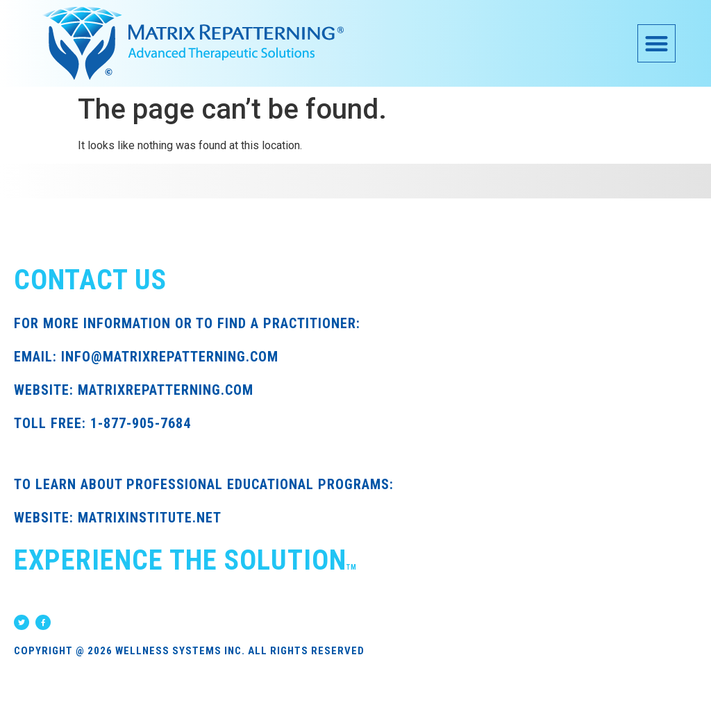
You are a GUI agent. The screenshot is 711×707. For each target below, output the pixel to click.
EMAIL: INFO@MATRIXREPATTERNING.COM (146, 356)
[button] (656, 43)
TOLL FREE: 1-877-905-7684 (102, 423)
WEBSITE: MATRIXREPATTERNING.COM (133, 390)
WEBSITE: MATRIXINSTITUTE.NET (117, 517)
